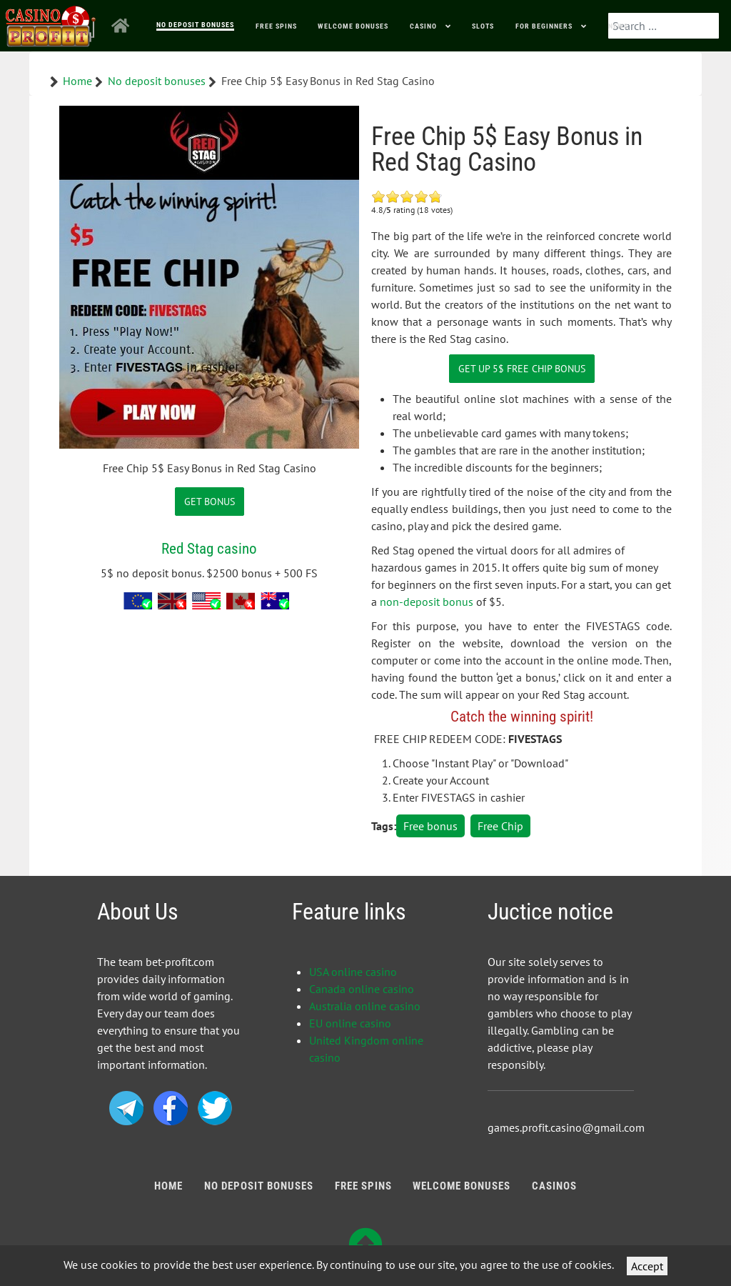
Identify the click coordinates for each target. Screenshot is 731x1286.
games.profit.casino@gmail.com (566, 1127)
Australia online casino (364, 1006)
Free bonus (430, 826)
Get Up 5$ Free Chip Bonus (521, 368)
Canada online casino (361, 989)
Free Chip (500, 826)
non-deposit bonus (426, 601)
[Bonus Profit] (51, 23)
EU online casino (350, 1023)
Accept (647, 1266)
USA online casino (353, 971)
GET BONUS (209, 501)
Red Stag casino (209, 548)
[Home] (123, 26)
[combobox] (663, 25)
